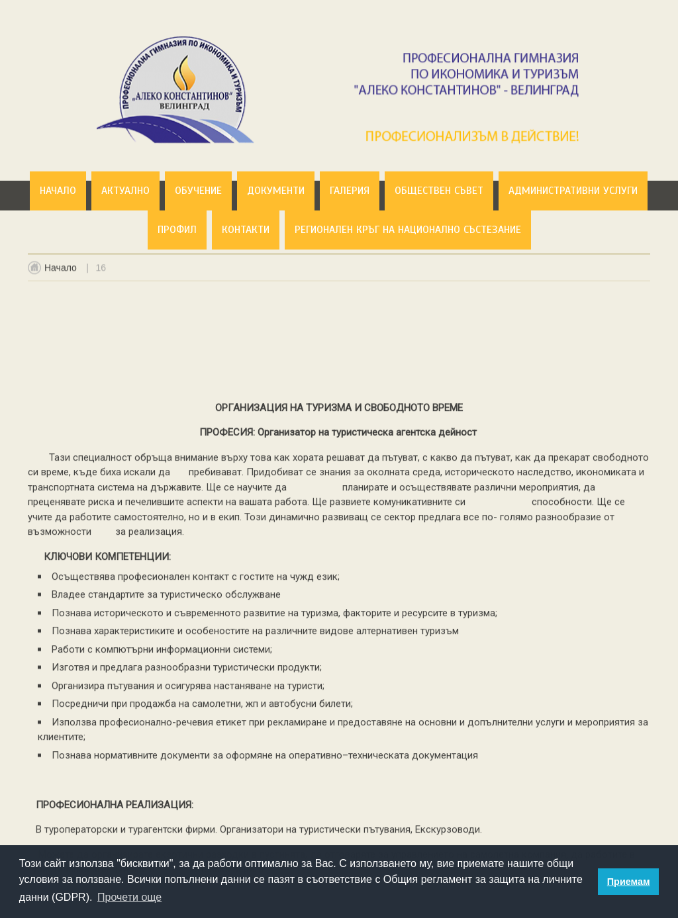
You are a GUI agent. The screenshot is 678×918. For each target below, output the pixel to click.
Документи (276, 190)
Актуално (125, 190)
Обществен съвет (439, 190)
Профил (177, 229)
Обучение (198, 190)
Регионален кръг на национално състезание (408, 229)
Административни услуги (573, 190)
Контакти (245, 229)
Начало (58, 190)
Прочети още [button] (129, 897)
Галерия (349, 190)
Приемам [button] (628, 881)
